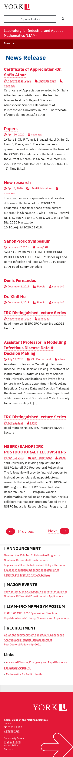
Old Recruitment (41, 359)
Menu (8, 43)
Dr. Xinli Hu (15, 296)
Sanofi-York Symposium (27, 241)
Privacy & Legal (12, 742)
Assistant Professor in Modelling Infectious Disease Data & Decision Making (35, 347)
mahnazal (36, 134)
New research (17, 182)
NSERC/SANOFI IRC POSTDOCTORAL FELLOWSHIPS (35, 449)
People (41, 286)
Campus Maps (11, 730)
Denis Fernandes (20, 280)
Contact (8, 723)
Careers (8, 749)
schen (61, 359)
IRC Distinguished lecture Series (35, 312)
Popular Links (30, 19)
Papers (11, 128)
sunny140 (42, 247)
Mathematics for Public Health (24, 674)
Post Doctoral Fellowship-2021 (22, 644)
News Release (47, 80)
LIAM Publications (41, 188)
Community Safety (14, 738)
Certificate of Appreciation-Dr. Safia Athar (33, 71)
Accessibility (11, 745)
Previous (20, 531)
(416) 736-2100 (13, 727)
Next (58, 531)
